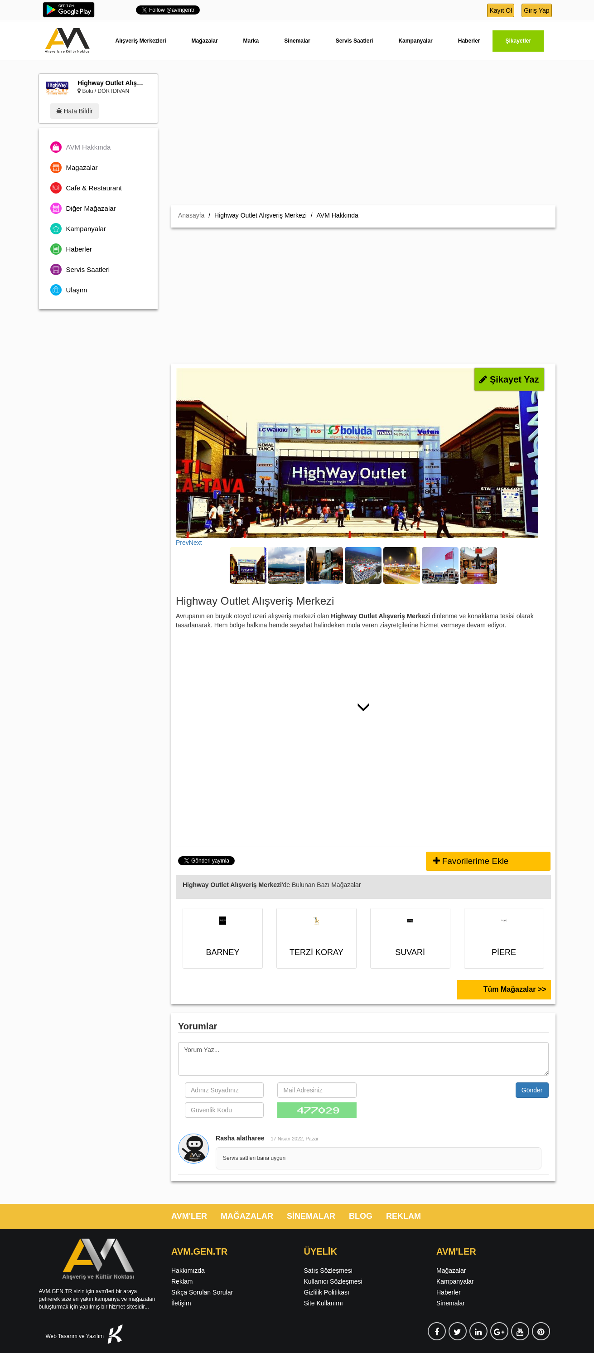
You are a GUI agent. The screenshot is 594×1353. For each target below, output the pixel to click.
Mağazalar (205, 41)
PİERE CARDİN (504, 954)
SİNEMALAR (311, 1216)
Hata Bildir (74, 111)
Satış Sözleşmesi (328, 1270)
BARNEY (222, 952)
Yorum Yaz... (363, 1059)
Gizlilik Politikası (326, 1292)
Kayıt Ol (500, 10)
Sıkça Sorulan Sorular (202, 1292)
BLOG (360, 1216)
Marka (251, 41)
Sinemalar (297, 41)
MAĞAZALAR (247, 1216)
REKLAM (403, 1216)
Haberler (469, 41)
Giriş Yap (536, 10)
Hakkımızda (188, 1270)
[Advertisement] (363, 137)
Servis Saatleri (354, 41)
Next (195, 542)
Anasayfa (191, 215)
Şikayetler (518, 41)
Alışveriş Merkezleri (141, 41)
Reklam (182, 1281)
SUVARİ (410, 952)
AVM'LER (189, 1216)
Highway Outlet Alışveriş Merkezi (111, 83)
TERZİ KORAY (316, 952)
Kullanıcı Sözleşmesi (333, 1281)
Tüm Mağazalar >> (514, 989)
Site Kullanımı (323, 1303)
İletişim (181, 1303)
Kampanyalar (415, 41)
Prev (182, 542)
